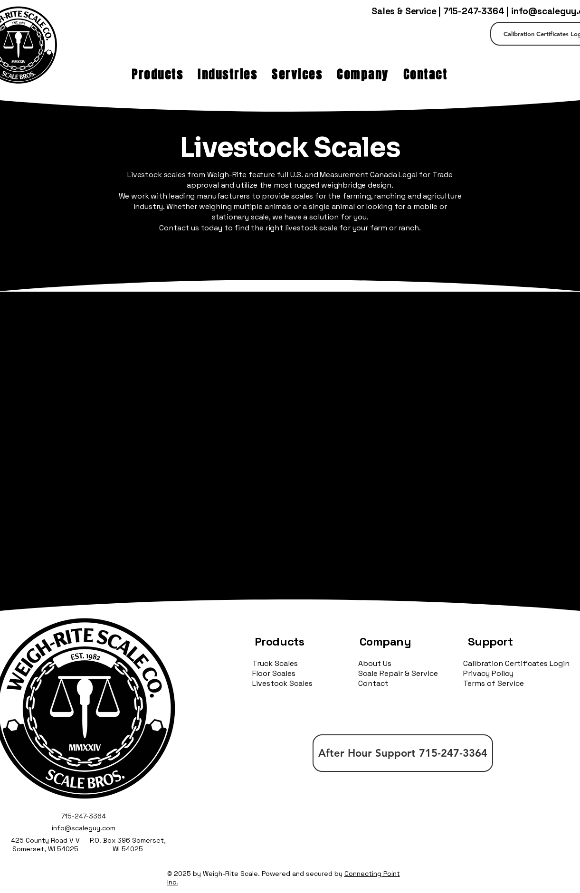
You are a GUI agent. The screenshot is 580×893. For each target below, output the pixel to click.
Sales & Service (403, 11)
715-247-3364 (473, 11)
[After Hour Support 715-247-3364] (403, 753)
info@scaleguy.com (83, 828)
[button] (157, 74)
